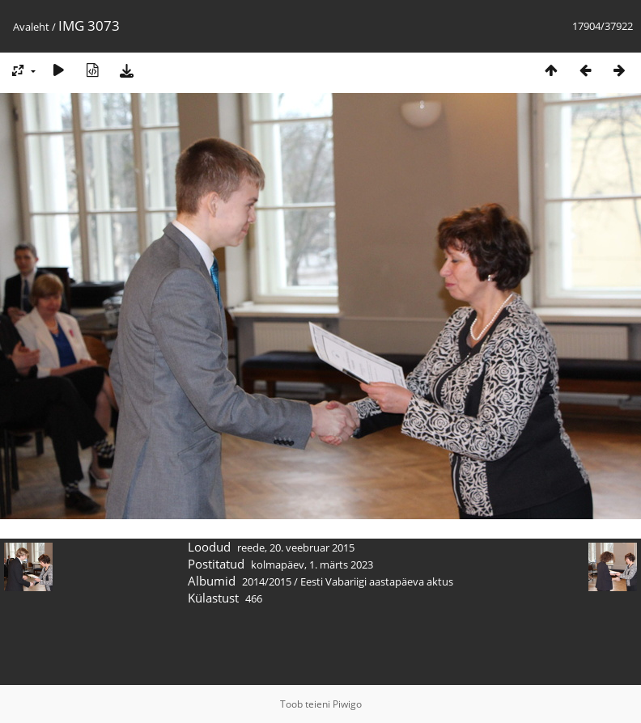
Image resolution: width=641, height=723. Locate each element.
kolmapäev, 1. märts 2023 (312, 564)
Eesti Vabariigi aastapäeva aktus (376, 581)
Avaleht (31, 26)
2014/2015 (266, 581)
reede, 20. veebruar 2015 (295, 547)
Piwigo (347, 704)
